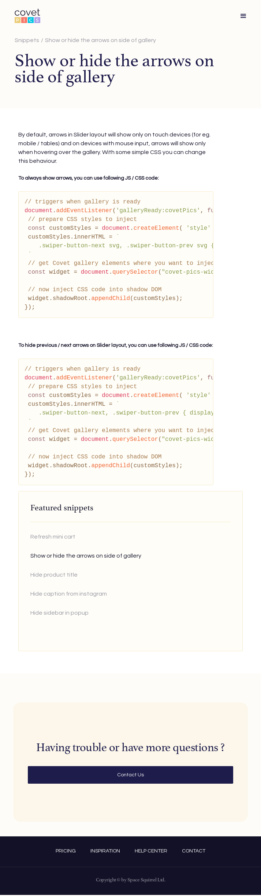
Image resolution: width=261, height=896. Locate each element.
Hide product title (54, 575)
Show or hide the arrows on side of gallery (100, 40)
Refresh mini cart (52, 537)
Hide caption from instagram (68, 594)
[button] (243, 16)
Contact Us (130, 774)
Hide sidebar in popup (59, 613)
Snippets (27, 40)
